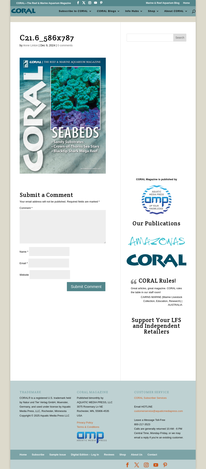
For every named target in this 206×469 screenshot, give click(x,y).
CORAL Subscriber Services (150, 397)
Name (24, 251)
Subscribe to (73, 11)
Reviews (109, 454)
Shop (151, 11)
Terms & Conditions (88, 426)
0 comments (65, 45)
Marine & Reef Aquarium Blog (162, 3)
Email (24, 263)
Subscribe (38, 454)
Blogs (106, 11)
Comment (26, 207)
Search (179, 37)
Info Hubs (132, 11)
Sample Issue (57, 454)
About (174, 11)
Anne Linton (30, 45)
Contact (152, 454)
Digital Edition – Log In (85, 454)
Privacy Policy (85, 422)
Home (186, 3)
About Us (136, 454)
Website (24, 274)
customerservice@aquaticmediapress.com (158, 411)
